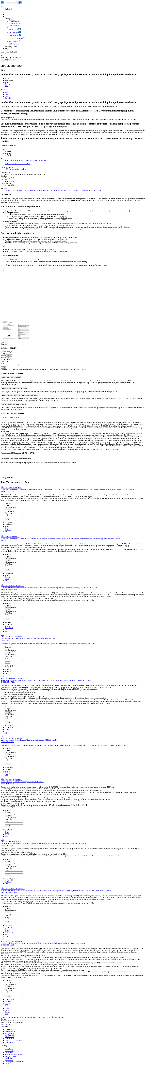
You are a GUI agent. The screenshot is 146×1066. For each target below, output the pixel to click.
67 (69, 369)
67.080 (77, 369)
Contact (7, 1012)
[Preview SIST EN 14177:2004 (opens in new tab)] (3, 355)
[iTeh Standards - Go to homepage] (9, 4)
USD (5, 54)
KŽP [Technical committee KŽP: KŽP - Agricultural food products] (6, 86)
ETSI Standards (10, 1042)
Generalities (9, 1052)
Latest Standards (10, 1029)
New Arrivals (9, 1051)
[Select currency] (9, 52)
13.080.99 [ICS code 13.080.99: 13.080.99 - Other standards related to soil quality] (8, 729)
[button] (3, 89)
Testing (7, 1063)
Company (8, 1010)
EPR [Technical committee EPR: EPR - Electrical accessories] (6, 631)
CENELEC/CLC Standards (13, 1040)
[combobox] (10, 365)
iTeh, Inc (61, 1017)
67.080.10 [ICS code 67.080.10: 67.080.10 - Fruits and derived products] (8, 84)
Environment (9, 1060)
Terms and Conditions (26, 1017)
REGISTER (11, 59)
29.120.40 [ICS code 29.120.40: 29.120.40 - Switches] (8, 626)
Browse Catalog (10, 1031)
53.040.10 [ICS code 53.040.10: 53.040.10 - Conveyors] (8, 669)
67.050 (72, 369)
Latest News (9, 1049)
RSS (6, 1014)
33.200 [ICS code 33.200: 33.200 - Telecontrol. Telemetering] (7, 931)
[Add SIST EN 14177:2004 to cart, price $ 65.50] (9, 355)
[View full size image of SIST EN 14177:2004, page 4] (23, 340)
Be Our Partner (6, 1024)
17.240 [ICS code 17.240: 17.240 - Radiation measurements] (7, 731)
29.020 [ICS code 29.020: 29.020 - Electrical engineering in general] (7, 833)
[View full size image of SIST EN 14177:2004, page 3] (8, 340)
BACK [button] (7, 78)
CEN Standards (10, 1038)
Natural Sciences (10, 1056)
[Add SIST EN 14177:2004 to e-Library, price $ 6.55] (3, 367)
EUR (2, 54)
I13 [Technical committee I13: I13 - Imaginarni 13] (6, 733)
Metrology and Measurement (14, 1061)
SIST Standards (10, 1033)
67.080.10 (82, 369)
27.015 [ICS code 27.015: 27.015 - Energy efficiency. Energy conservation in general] (7, 831)
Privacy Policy (41, 1017)
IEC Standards (9, 1037)
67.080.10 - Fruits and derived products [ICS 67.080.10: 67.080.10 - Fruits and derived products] (17, 164)
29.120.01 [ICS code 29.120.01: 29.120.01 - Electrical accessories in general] (8, 1003)
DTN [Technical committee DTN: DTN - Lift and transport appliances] (6, 673)
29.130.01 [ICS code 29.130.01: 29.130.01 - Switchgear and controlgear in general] (8, 834)
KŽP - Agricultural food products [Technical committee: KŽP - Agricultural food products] (15, 169)
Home (7, 1008)
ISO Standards (9, 1035)
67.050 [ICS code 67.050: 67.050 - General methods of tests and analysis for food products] (7, 82)
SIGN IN (4, 59)
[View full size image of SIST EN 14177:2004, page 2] (8, 319)
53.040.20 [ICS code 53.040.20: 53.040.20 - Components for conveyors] (8, 671)
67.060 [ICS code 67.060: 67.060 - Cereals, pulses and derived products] (7, 528)
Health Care (9, 1058)
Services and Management (13, 1054)
